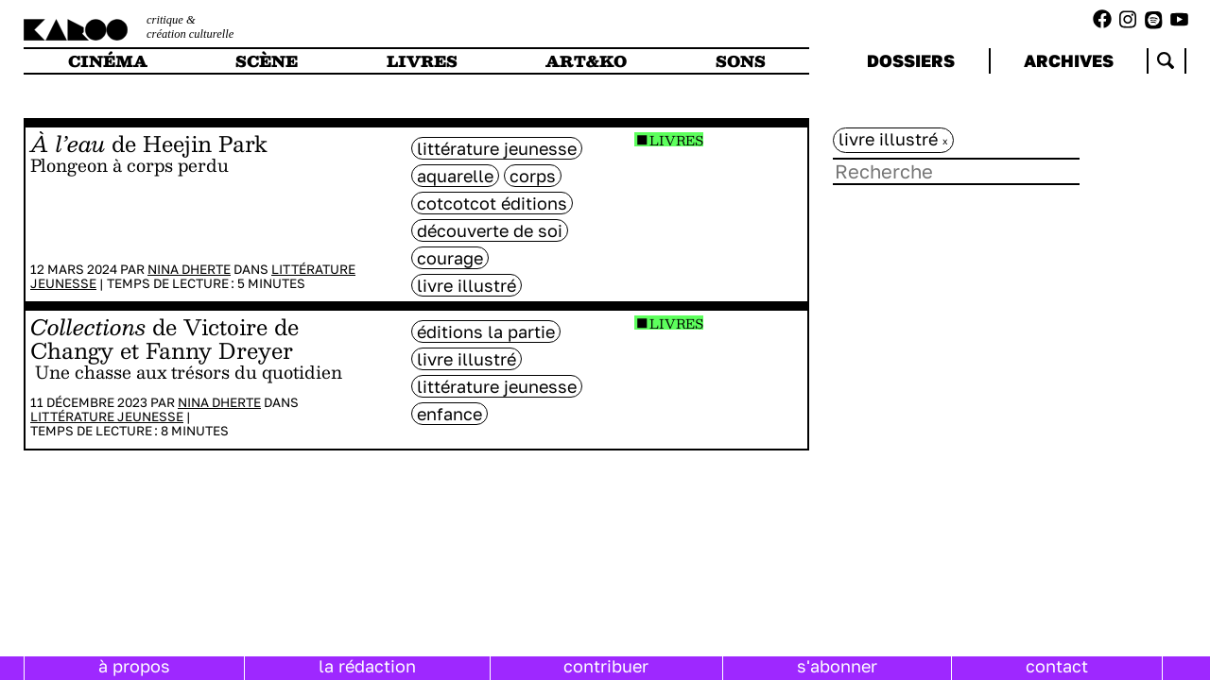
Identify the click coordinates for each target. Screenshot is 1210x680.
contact (1057, 665)
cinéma (107, 61)
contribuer (605, 665)
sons (741, 61)
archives (1069, 60)
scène (266, 61)
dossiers (911, 60)
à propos (134, 665)
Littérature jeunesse (106, 416)
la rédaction (367, 665)
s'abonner (837, 665)
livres (422, 61)
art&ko (586, 61)
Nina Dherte (189, 269)
